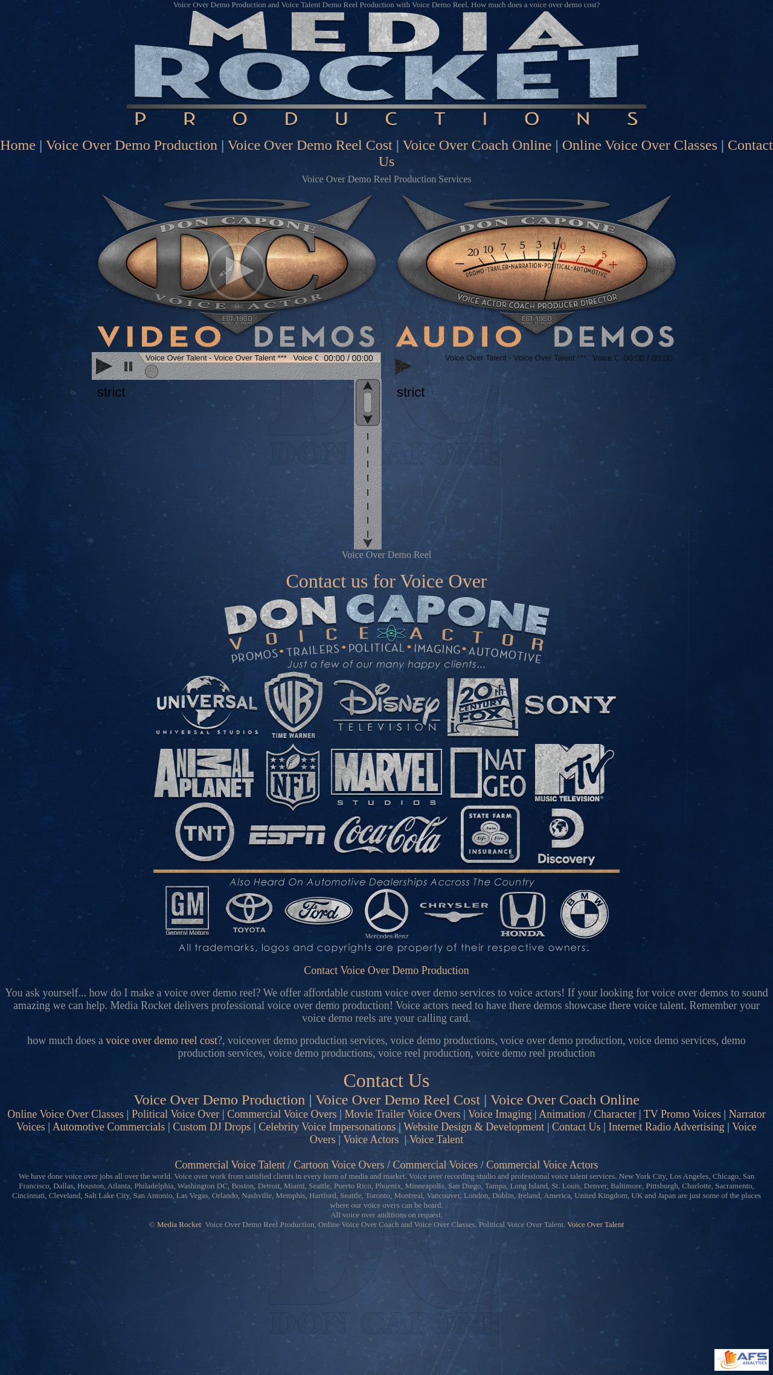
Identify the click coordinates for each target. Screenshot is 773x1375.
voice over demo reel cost (161, 1040)
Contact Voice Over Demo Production (386, 970)
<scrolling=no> (236, 367)
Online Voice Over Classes (639, 145)
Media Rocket (179, 1224)
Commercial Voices (435, 1165)
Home (18, 145)
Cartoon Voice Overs (338, 1165)
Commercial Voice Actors (542, 1165)
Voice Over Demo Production (131, 145)
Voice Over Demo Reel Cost (310, 145)
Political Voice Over (175, 1114)
